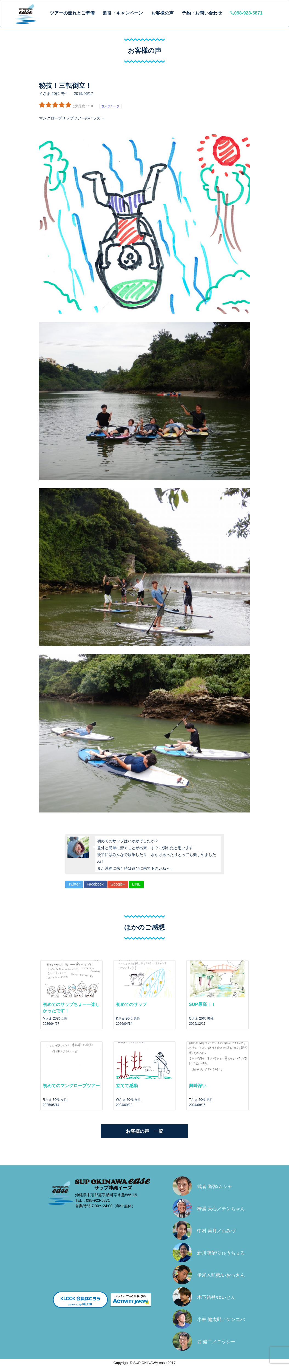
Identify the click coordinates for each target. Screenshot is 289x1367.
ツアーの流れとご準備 (72, 13)
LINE (136, 884)
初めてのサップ (131, 1004)
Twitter (74, 884)
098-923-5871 (246, 13)
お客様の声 (162, 13)
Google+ (117, 884)
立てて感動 (127, 1085)
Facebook (95, 884)
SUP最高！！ (202, 1004)
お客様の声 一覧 (144, 1131)
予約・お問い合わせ (202, 13)
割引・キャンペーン (123, 13)
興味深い (197, 1085)
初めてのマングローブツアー (71, 1085)
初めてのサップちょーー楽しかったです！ (71, 1007)
